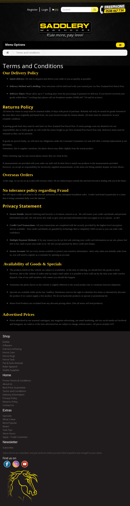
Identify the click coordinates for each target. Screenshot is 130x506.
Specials (7, 415)
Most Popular (10, 422)
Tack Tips (7, 429)
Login (45, 9)
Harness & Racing (12, 348)
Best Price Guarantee (14, 387)
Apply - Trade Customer (15, 437)
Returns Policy (10, 401)
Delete (6, 341)
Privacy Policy (10, 398)
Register (32, 9)
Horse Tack (9, 359)
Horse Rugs (9, 356)
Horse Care (9, 352)
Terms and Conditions (28, 52)
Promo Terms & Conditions (17, 380)
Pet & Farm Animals (13, 363)
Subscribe (8, 447)
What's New (9, 419)
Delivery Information (13, 394)
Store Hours (9, 433)
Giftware (7, 345)
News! (6, 426)
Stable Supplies (11, 370)
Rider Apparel (10, 366)
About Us (7, 384)
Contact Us (8, 405)
